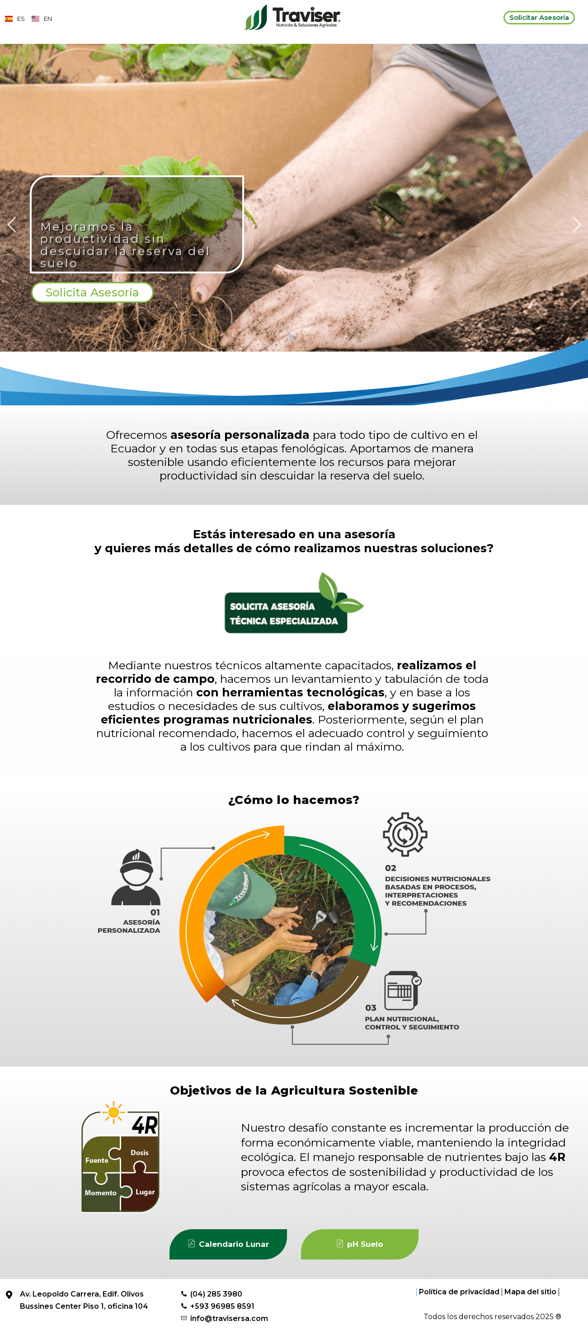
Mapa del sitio (530, 1302)
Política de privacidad (459, 1302)
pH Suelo (359, 1254)
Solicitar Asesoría (539, 17)
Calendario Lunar (228, 1254)
